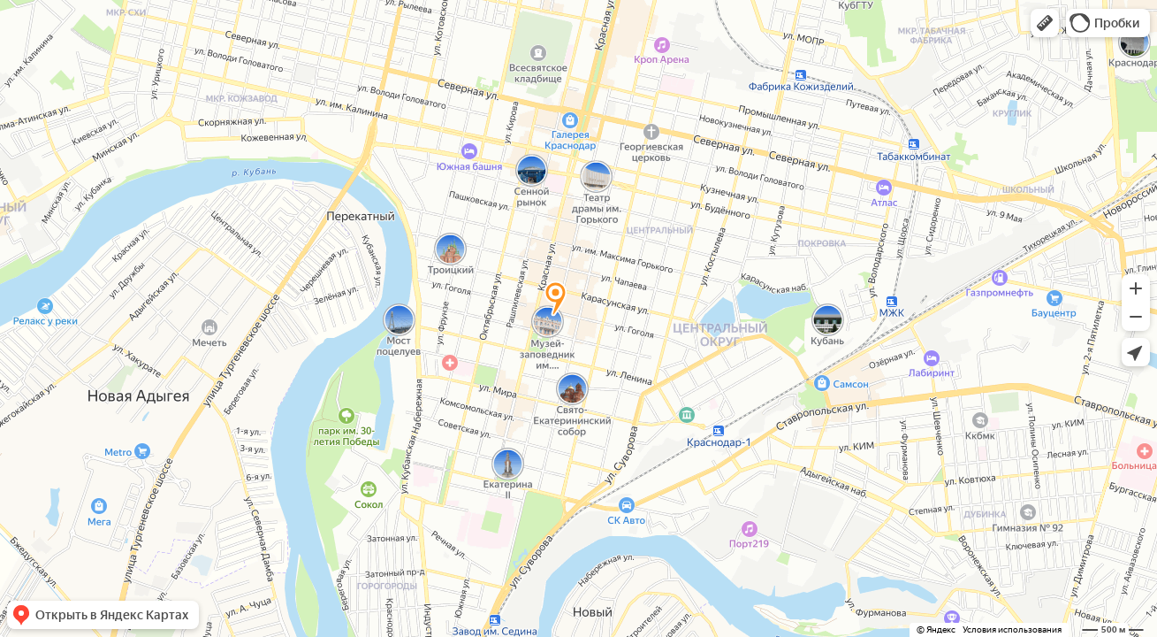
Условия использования (1012, 629)
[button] (1045, 23)
